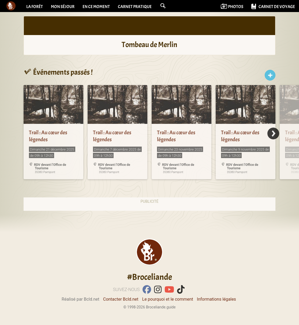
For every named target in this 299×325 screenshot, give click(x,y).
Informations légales (216, 299)
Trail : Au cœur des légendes (48, 136)
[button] (163, 6)
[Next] (273, 133)
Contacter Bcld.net (121, 299)
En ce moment (96, 6)
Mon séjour (62, 6)
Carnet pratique (135, 6)
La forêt (34, 6)
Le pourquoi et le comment (167, 299)
